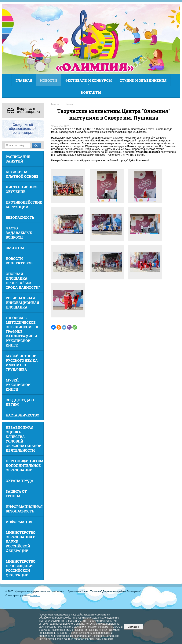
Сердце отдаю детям (20, 402)
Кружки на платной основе (22, 174)
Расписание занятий (18, 158)
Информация (19, 521)
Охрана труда (19, 480)
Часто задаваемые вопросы (19, 233)
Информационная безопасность (24, 508)
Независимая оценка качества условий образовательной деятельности (24, 439)
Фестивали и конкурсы (88, 80)
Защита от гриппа (16, 493)
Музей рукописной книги (18, 385)
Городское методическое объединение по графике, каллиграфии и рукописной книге (22, 331)
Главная (24, 80)
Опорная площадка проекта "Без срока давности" (23, 280)
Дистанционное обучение (22, 189)
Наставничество (22, 415)
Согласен (133, 626)
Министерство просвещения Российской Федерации (20, 568)
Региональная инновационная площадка (22, 302)
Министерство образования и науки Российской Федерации (20, 541)
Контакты (91, 92)
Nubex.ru (35, 595)
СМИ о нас (15, 248)
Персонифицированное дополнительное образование (25, 465)
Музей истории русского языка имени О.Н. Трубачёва (22, 363)
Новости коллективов (19, 260)
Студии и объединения (143, 80)
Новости (48, 80)
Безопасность (20, 217)
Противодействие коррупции (24, 204)
